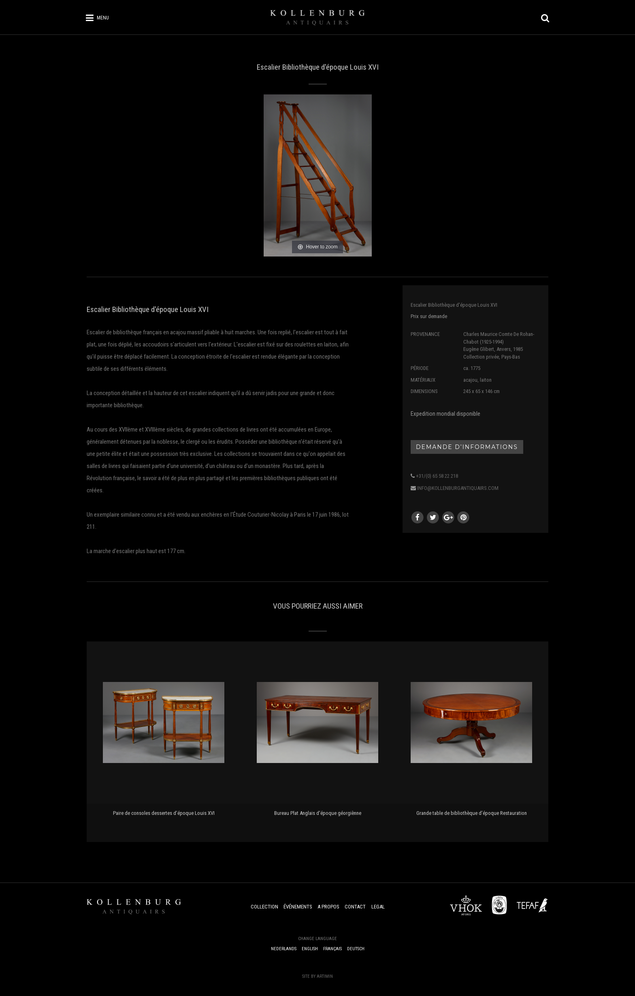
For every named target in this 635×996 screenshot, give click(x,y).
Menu (103, 18)
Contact (355, 907)
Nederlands (283, 948)
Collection (264, 907)
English (310, 948)
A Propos (328, 907)
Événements (297, 907)
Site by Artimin (317, 976)
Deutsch (355, 948)
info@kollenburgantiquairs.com (458, 488)
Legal (378, 907)
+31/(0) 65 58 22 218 (437, 476)
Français (332, 948)
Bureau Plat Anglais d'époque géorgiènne (317, 813)
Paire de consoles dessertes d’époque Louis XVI (164, 813)
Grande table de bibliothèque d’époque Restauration (471, 813)
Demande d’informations (467, 447)
